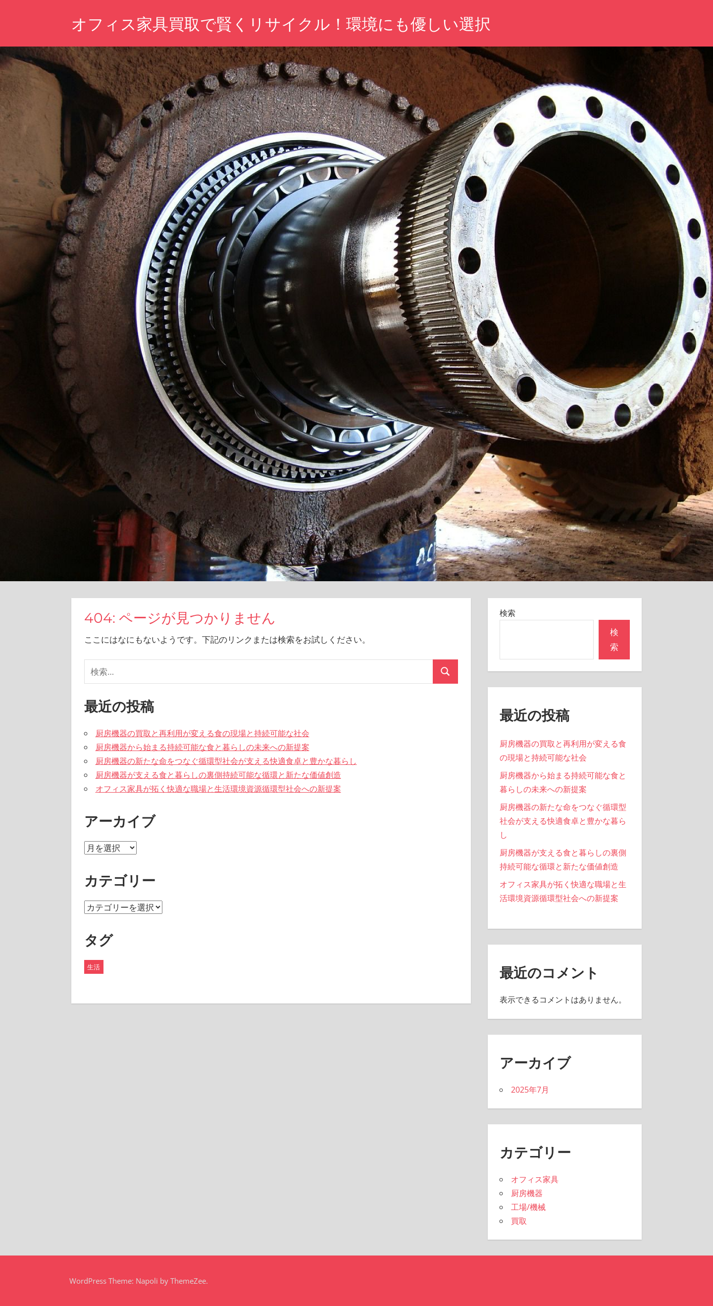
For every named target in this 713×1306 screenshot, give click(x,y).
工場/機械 (528, 1207)
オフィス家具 (535, 1179)
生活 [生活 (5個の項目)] (93, 966)
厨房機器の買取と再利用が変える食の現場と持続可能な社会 (202, 733)
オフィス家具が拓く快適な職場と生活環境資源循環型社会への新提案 (218, 788)
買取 (519, 1220)
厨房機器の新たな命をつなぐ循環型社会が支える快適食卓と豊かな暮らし (226, 760)
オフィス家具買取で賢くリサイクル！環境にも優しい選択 (281, 24)
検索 (507, 612)
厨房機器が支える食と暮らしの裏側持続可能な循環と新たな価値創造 (218, 774)
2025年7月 (530, 1089)
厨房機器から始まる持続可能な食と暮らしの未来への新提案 (202, 747)
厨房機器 (527, 1193)
